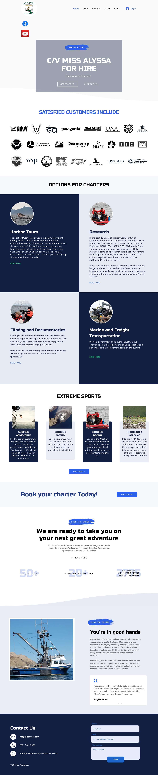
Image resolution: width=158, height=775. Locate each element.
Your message (97, 745)
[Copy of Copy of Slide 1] (121, 703)
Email (94, 734)
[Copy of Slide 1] (118, 703)
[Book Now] (79, 471)
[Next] (144, 690)
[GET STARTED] (67, 84)
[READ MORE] (79, 557)
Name (94, 724)
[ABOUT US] (90, 84)
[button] (96, 9)
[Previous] (92, 690)
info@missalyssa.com (29, 736)
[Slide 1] (115, 703)
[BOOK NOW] (127, 494)
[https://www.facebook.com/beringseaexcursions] (25, 23)
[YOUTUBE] (25, 33)
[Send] (115, 759)
